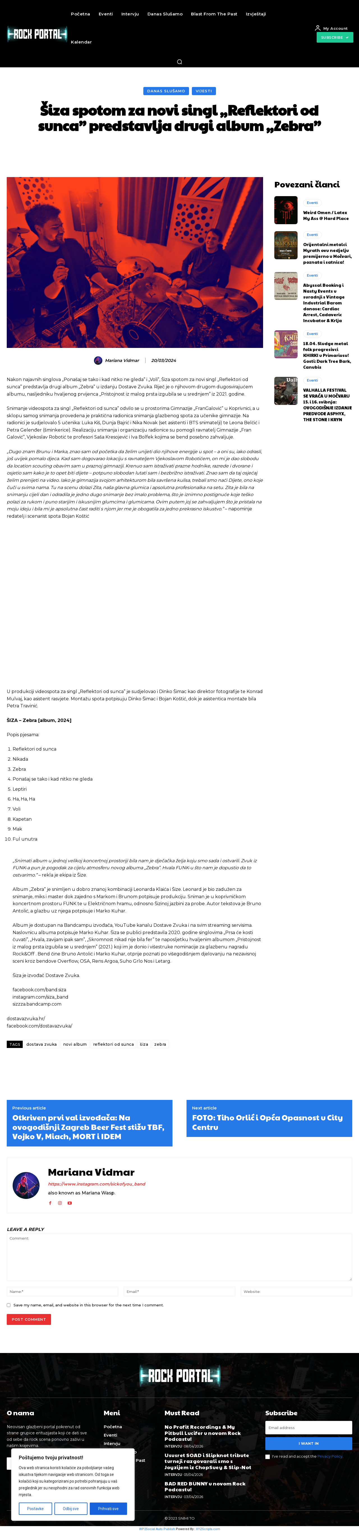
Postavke (35, 1508)
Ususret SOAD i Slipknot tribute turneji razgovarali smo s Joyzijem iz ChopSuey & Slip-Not (208, 1461)
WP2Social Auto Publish (157, 1529)
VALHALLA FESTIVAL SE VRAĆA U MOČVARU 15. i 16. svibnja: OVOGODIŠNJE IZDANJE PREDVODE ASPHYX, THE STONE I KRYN (327, 404)
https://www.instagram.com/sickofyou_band (96, 1184)
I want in (309, 1443)
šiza (144, 1044)
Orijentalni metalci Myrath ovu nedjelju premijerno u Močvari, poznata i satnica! (327, 253)
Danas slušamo (166, 91)
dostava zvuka (41, 1044)
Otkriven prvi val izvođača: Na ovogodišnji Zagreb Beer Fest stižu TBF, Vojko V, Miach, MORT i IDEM (88, 1127)
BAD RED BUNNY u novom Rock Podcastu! (205, 1486)
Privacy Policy (329, 1456)
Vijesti (204, 91)
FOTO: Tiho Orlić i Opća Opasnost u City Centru (267, 1122)
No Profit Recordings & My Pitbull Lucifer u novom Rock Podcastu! (203, 1432)
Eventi (312, 203)
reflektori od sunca (113, 1044)
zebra (160, 1044)
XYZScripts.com (208, 1529)
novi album (75, 1044)
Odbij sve (71, 1508)
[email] (308, 1427)
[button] (179, 61)
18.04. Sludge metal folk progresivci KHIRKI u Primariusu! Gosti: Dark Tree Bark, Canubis (327, 355)
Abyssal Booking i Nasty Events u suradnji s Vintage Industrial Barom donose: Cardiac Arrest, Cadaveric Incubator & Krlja (324, 302)
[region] (73, 1484)
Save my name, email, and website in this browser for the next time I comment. (88, 1305)
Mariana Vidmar (122, 360)
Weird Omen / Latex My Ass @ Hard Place (326, 215)
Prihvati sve (108, 1508)
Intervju (173, 1446)
